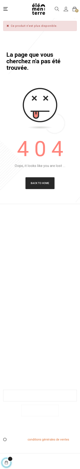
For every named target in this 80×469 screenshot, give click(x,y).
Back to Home (40, 183)
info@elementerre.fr (17, 260)
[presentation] (38, 429)
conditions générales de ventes (48, 439)
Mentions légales (9, 298)
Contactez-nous (10, 351)
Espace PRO (8, 340)
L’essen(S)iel (11, 330)
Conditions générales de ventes (10, 312)
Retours (8, 324)
